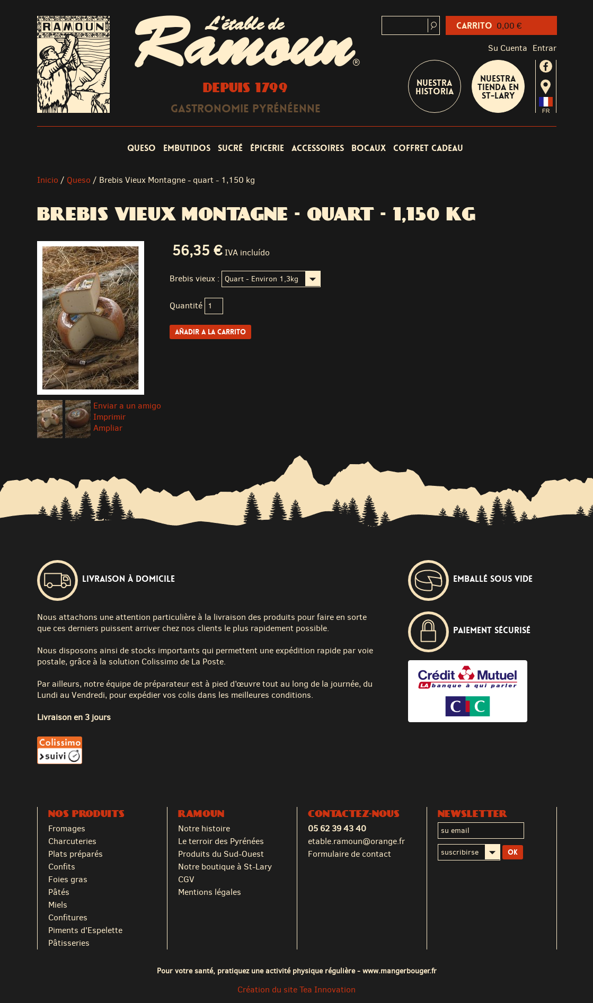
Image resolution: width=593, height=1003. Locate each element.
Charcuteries (72, 841)
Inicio (47, 179)
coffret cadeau (428, 148)
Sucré (230, 148)
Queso (141, 148)
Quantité (186, 305)
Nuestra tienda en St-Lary (498, 87)
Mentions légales (209, 892)
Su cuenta (507, 48)
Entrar (544, 48)
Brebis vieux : (194, 278)
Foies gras (67, 879)
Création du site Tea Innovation (296, 989)
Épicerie (267, 148)
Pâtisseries (69, 942)
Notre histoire (204, 828)
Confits (61, 866)
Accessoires (317, 148)
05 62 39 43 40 (337, 828)
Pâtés (58, 892)
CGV (186, 879)
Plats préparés (75, 853)
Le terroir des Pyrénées (221, 841)
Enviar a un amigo (127, 405)
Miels (57, 904)
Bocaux (368, 148)
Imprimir (109, 416)
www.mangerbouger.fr (399, 970)
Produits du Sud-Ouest (221, 853)
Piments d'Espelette (85, 930)
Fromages (66, 828)
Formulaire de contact (349, 853)
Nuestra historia (434, 87)
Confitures (67, 917)
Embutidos (186, 148)
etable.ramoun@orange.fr (356, 841)
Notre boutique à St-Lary (225, 866)
